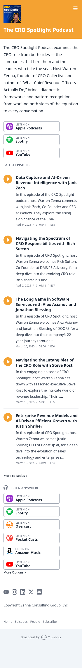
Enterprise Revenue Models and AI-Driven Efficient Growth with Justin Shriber (47, 421)
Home (7, 621)
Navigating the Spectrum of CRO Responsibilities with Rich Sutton (45, 243)
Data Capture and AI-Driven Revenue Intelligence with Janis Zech (46, 183)
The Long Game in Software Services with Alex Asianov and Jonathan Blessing (46, 304)
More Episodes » (15, 476)
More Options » (14, 572)
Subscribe (50, 621)
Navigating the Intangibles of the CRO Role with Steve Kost (44, 362)
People (35, 621)
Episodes (21, 621)
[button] (7, 179)
